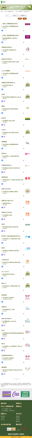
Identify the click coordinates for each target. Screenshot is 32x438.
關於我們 (19, 424)
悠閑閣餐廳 (4, 141)
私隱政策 (21, 434)
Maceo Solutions (5, 271)
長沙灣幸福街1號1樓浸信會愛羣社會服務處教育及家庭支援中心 (13, 334)
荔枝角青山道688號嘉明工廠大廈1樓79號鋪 (11, 262)
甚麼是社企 (3, 416)
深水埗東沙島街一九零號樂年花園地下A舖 (11, 285)
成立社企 (19, 413)
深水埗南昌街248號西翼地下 (8, 297)
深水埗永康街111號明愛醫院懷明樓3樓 (10, 26)
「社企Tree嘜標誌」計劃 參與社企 (8, 410)
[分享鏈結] (23, 30)
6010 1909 (5, 371)
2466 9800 (5, 145)
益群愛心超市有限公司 (6, 59)
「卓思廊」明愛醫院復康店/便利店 (9, 23)
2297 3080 (5, 204)
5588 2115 (5, 98)
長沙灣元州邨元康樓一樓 (8, 85)
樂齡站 (3, 106)
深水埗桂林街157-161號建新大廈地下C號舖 (11, 238)
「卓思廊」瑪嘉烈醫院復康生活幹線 (9, 35)
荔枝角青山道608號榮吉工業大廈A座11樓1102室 (12, 369)
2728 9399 (5, 216)
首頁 (2, 11)
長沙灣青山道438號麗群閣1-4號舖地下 (10, 191)
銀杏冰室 (3, 118)
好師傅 (3, 94)
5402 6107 (5, 263)
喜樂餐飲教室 (4, 177)
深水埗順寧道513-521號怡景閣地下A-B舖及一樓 (12, 346)
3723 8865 (5, 51)
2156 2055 (5, 240)
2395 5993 (5, 63)
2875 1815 (5, 310)
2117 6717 (5, 251)
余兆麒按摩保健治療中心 (7, 355)
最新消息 (4, 403)
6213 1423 (5, 335)
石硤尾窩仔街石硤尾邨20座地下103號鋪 (11, 61)
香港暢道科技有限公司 (6, 47)
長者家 (3, 224)
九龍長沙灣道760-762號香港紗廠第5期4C (11, 156)
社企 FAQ (3, 419)
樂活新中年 (4, 153)
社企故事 (3, 417)
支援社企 (18, 419)
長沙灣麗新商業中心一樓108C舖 (9, 321)
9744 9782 (5, 133)
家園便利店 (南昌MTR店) (7, 200)
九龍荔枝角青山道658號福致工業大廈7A (11, 132)
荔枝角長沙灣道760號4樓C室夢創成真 (10, 108)
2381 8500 (5, 322)
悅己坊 (3, 330)
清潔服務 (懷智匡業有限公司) (8, 82)
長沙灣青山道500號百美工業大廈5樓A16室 (11, 167)
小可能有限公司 (5, 259)
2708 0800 (5, 228)
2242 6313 (5, 27)
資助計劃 (18, 416)
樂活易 (3, 247)
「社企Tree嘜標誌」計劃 (6, 408)
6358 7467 (5, 181)
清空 (25, 18)
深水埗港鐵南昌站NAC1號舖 (8, 309)
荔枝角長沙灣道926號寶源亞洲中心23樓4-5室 (12, 97)
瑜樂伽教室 (4, 367)
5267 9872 (5, 110)
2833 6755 (5, 157)
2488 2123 (5, 39)
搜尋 (20, 18)
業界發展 (18, 417)
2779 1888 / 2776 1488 (7, 299)
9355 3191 (5, 169)
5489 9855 (5, 275)
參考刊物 (18, 421)
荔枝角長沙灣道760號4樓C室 (8, 274)
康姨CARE (4, 283)
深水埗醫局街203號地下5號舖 (9, 120)
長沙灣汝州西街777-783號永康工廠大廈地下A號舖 (13, 179)
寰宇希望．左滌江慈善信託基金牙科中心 (11, 236)
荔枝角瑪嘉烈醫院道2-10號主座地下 (10, 38)
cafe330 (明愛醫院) (5, 70)
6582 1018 (5, 193)
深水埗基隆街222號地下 (7, 215)
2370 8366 (5, 347)
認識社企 (4, 413)
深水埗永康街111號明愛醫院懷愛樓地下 (11, 144)
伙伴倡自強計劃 (6, 424)
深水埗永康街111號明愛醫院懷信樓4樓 (10, 73)
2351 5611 (5, 74)
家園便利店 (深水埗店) (6, 212)
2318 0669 (5, 287)
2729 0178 (5, 86)
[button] (2, 394)
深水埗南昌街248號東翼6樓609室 (9, 49)
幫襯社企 (19, 406)
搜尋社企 (19, 403)
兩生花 (3, 343)
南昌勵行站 (4, 306)
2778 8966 (5, 122)
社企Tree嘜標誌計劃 (9, 11)
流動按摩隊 (4, 295)
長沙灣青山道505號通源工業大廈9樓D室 (11, 250)
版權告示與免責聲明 (13, 434)
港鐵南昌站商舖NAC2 (7, 203)
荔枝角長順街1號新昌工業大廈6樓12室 (10, 226)
